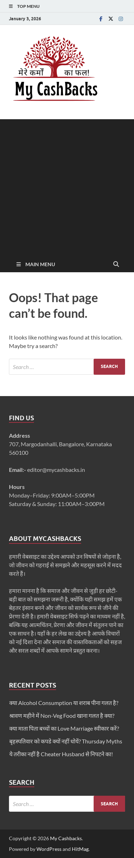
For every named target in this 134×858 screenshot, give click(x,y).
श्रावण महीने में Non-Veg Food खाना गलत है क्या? (61, 715)
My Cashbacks (66, 838)
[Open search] (116, 264)
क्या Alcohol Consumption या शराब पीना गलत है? (63, 702)
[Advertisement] (67, 186)
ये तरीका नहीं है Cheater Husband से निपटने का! (61, 754)
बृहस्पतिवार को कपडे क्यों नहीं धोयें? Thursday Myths (65, 741)
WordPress (48, 849)
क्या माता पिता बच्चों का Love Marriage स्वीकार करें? (64, 728)
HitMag (80, 849)
